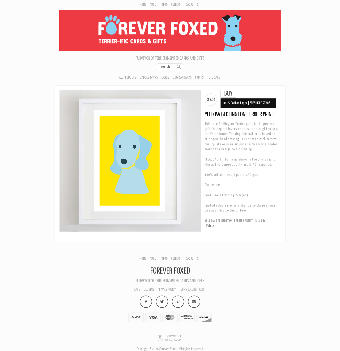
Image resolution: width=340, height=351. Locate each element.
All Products (127, 77)
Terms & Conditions (192, 289)
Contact (176, 4)
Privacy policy (167, 289)
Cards (165, 77)
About (154, 4)
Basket (192, 4)
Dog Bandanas (182, 77)
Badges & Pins (149, 77)
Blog (165, 4)
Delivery (149, 289)
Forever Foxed (170, 271)
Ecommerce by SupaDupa (173, 338)
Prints (199, 77)
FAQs (137, 289)
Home (143, 4)
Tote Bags (213, 77)
